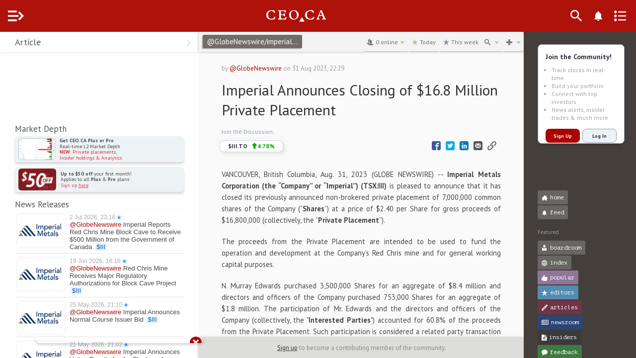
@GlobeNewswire (274, 68)
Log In (599, 136)
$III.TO (269, 146)
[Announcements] (614, 16)
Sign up (297, 348)
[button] (10, 44)
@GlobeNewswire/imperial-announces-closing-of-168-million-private (274, 41)
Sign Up (563, 136)
